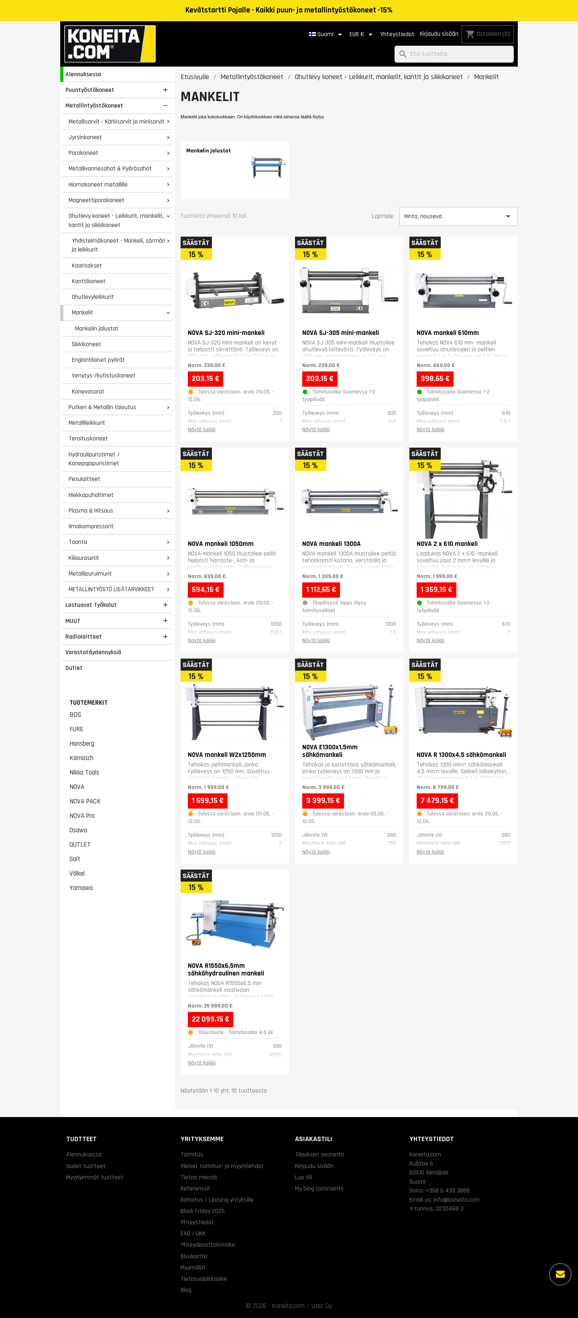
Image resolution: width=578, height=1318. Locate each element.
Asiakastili (313, 1139)
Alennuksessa (83, 74)
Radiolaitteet (83, 637)
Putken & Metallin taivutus (102, 407)
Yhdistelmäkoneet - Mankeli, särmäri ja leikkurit (118, 245)
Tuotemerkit (88, 702)
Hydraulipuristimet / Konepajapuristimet (94, 459)
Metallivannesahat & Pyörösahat (110, 168)
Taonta (78, 542)
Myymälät (193, 1267)
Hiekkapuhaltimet (91, 495)
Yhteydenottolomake (208, 1245)
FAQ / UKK (193, 1233)
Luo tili (303, 1177)
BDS (75, 714)
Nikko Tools (84, 772)
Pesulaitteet (84, 479)
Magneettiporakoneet (96, 200)
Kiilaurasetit (84, 558)
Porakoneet (83, 153)
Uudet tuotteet (86, 1166)
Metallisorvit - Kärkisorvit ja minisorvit (117, 122)
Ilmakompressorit (91, 526)
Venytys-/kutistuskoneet (104, 375)
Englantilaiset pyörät (98, 360)
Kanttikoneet (89, 281)
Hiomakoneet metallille (98, 184)
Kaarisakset (87, 266)
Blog (186, 1290)
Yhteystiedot (397, 34)
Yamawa (81, 888)
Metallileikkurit (87, 423)
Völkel (77, 873)
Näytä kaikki (202, 429)
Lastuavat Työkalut (91, 605)
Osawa (78, 830)
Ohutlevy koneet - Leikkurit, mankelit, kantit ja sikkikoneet (116, 220)
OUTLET (80, 844)
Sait (74, 859)
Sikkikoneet (86, 344)
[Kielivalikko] (327, 34)
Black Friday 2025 (203, 1211)
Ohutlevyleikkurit (93, 297)
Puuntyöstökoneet (89, 90)
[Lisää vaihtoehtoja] (560, 1274)
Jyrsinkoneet (85, 137)
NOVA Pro (82, 815)
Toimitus (192, 1154)
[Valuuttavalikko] (362, 34)
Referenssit (195, 1188)
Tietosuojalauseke (204, 1279)
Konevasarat (88, 391)
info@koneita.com (457, 1200)
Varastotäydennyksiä (93, 652)
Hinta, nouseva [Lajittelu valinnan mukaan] (458, 216)
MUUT (72, 621)
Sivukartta (194, 1256)
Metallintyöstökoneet (94, 105)
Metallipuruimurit (90, 574)
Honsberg (81, 743)
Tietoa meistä (199, 1177)
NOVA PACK (85, 801)
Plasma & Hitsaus (91, 511)
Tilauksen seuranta (319, 1154)
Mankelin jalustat (96, 328)
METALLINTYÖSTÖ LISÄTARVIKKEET (111, 589)
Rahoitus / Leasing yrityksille (217, 1200)
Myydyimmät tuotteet (94, 1177)
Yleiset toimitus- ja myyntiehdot (222, 1166)
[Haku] (454, 54)
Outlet (74, 668)
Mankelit (82, 312)
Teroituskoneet (88, 438)
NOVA (76, 787)
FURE (76, 729)
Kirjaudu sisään (439, 34)
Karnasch (81, 758)
